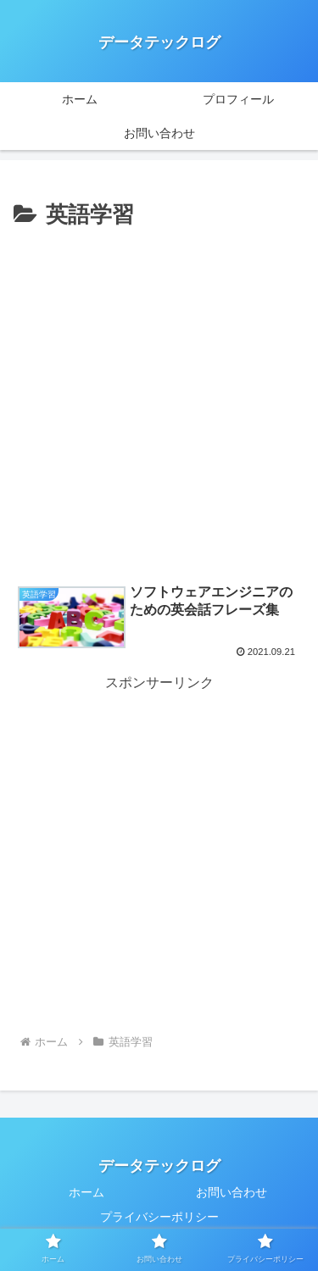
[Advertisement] (159, 402)
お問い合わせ (231, 1192)
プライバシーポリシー (159, 1217)
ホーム (86, 1192)
